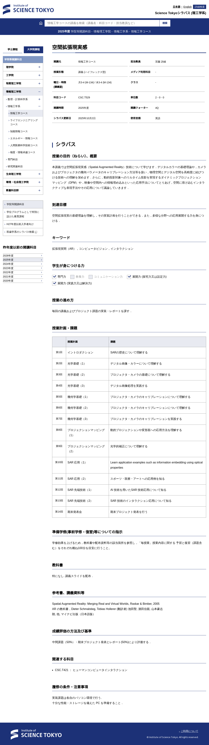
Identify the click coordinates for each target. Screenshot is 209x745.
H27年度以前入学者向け (20, 224)
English (187, 6)
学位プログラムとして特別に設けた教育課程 (23, 214)
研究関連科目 (15, 166)
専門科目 (13, 159)
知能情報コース (19, 131)
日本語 (176, 6)
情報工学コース (19, 113)
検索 (164, 23)
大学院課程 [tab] (33, 49)
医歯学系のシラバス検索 (20, 231)
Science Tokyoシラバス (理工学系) (180, 13)
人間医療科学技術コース (24, 145)
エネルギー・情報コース (24, 138)
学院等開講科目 (15, 204)
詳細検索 (200, 6)
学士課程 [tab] (13, 49)
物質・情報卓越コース (23, 152)
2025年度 (64, 31)
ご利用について (189, 731)
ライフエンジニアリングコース (24, 122)
